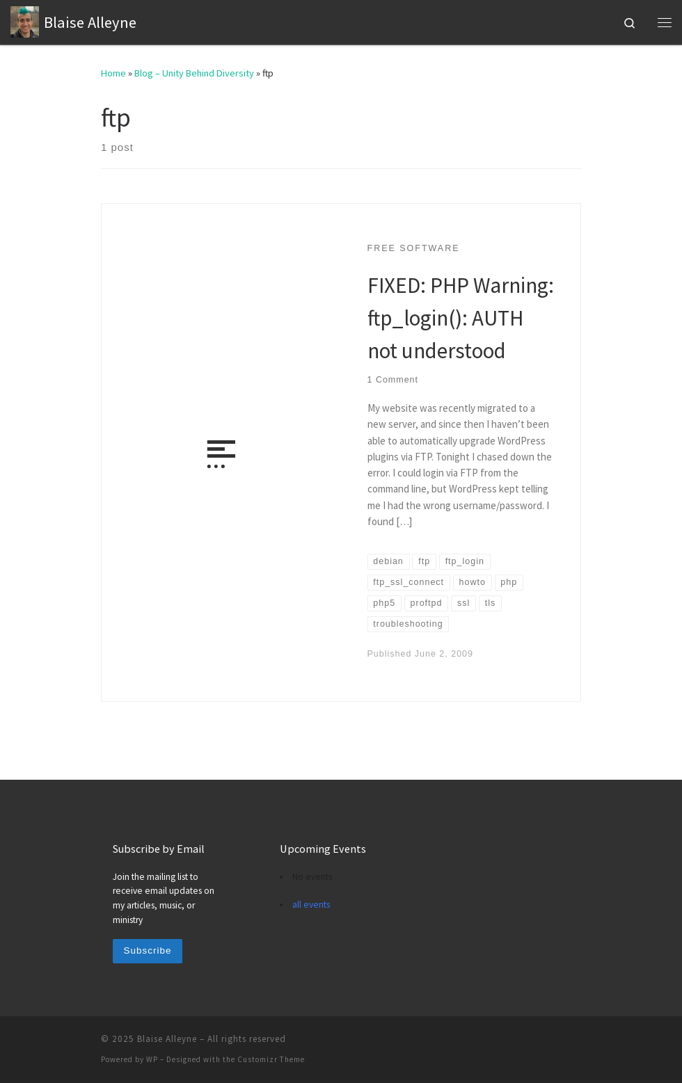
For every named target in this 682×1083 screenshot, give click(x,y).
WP (152, 1059)
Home (113, 73)
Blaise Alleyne (167, 1039)
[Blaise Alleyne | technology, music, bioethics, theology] (24, 20)
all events (311, 904)
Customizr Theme (271, 1059)
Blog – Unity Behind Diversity (194, 73)
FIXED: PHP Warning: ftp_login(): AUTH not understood (460, 317)
